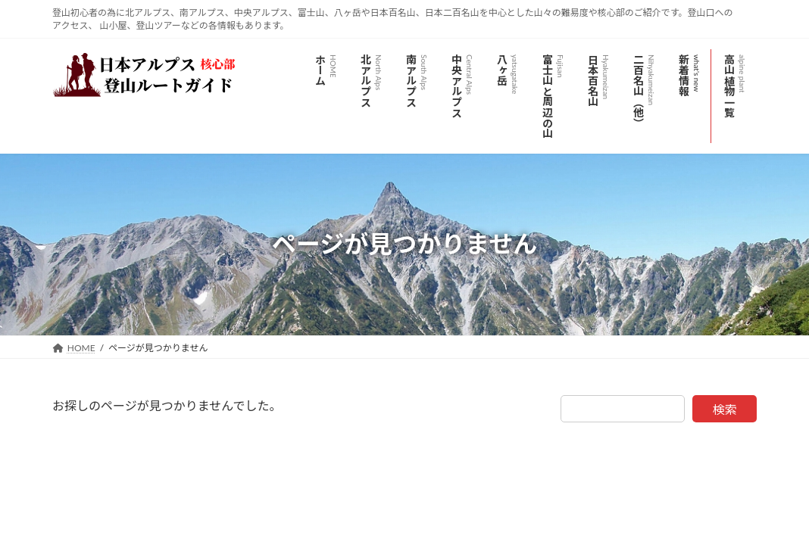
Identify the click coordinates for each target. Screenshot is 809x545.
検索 (725, 409)
